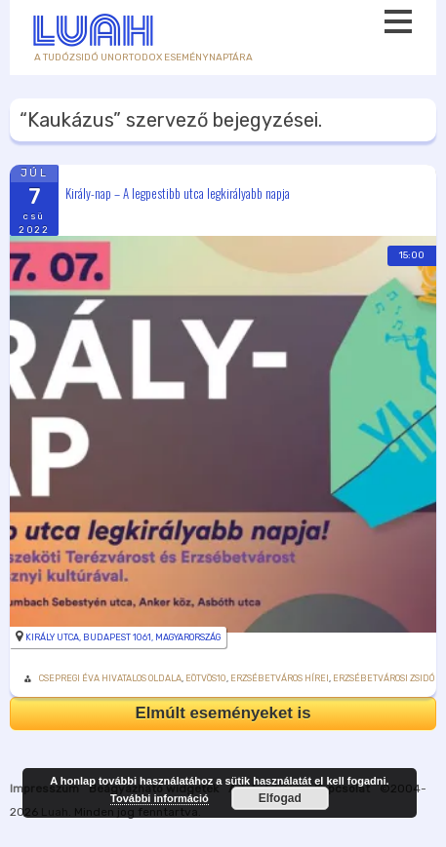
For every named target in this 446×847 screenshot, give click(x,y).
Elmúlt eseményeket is (222, 713)
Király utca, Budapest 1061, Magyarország (123, 637)
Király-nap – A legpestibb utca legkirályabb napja (177, 192)
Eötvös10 (205, 678)
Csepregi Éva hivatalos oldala (110, 678)
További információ (159, 798)
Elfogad (280, 798)
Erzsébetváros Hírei (279, 678)
